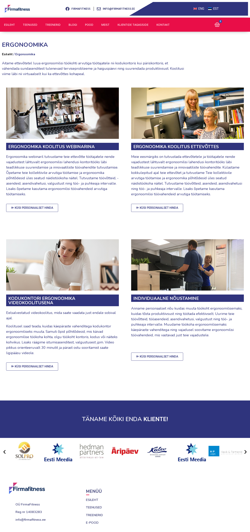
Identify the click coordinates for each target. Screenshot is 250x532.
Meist (105, 25)
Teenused (30, 25)
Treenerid (53, 25)
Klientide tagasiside (132, 25)
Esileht (9, 25)
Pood (89, 25)
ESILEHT (92, 500)
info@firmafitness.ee (30, 520)
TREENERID (94, 515)
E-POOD (92, 523)
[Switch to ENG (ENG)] (198, 9)
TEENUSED (94, 507)
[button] (4, 451)
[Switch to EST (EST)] (213, 9)
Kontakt (163, 25)
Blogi (72, 25)
